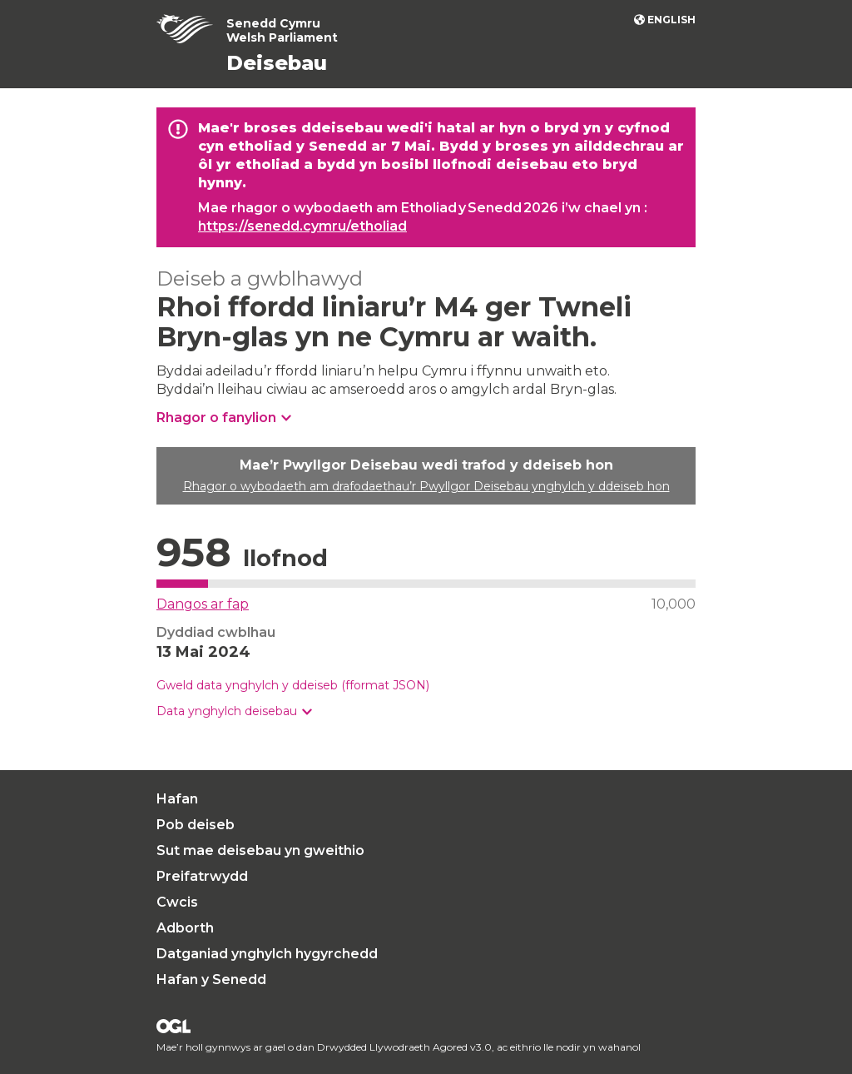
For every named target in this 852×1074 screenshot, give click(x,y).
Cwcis (177, 902)
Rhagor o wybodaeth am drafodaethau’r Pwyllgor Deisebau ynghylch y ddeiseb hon (426, 486)
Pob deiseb (195, 825)
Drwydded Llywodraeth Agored (173, 1026)
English (671, 19)
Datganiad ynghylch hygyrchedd (267, 954)
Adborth (185, 928)
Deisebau (276, 63)
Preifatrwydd (202, 876)
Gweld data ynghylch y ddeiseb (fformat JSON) (292, 685)
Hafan (177, 799)
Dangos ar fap (202, 604)
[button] (234, 711)
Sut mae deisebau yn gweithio (260, 850)
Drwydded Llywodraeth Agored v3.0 (404, 1047)
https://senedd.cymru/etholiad (302, 226)
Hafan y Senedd (211, 979)
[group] (426, 711)
